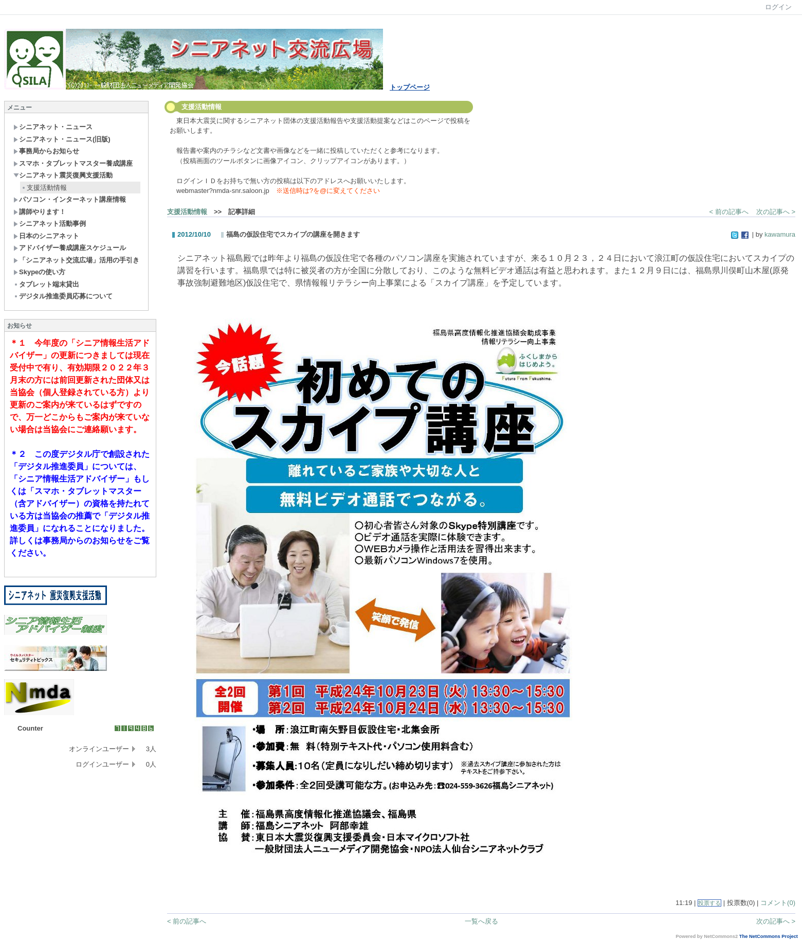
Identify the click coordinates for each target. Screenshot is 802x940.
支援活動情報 (44, 187)
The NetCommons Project (768, 936)
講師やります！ (39, 212)
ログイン (778, 7)
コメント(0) (777, 903)
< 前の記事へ (729, 212)
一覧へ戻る (481, 921)
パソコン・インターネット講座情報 (69, 199)
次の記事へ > (775, 212)
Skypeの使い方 (39, 272)
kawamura (779, 234)
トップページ (410, 87)
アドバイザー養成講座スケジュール (69, 248)
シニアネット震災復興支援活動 (63, 175)
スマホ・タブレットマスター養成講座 (73, 163)
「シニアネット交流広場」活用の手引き (76, 260)
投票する (709, 903)
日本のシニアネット (46, 236)
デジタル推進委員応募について (63, 296)
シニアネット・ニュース (53, 127)
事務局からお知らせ (46, 151)
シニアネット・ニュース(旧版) (62, 139)
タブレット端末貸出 (46, 284)
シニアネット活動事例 (49, 223)
